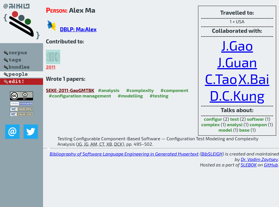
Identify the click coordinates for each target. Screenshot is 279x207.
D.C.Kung (237, 95)
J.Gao (237, 45)
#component (174, 90)
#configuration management (80, 95)
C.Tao (221, 78)
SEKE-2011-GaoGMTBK (70, 90)
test (234, 119)
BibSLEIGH (211, 153)
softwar (255, 119)
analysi (235, 124)
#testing (159, 95)
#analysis (109, 90)
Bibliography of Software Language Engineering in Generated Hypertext (124, 153)
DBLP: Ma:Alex (78, 29)
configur (213, 119)
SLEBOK (249, 164)
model (225, 130)
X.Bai (253, 78)
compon (258, 124)
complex (210, 124)
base (244, 130)
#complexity (140, 90)
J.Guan (237, 61)
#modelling (130, 95)
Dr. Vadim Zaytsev (259, 159)
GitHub (271, 164)
